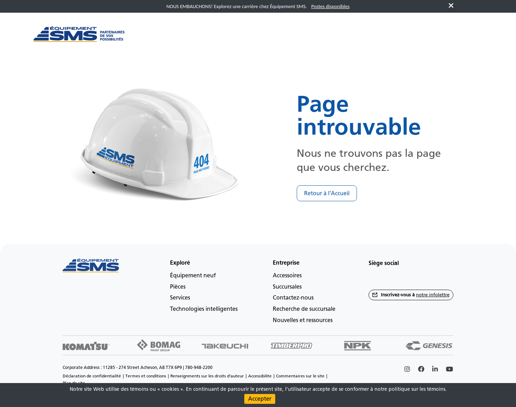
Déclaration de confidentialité (92, 376)
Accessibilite (260, 376)
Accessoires (287, 275)
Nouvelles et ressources (303, 320)
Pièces (177, 286)
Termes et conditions (145, 376)
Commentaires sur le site (300, 376)
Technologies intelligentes (204, 309)
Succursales (287, 286)
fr (471, 37)
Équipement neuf (193, 275)
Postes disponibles (330, 6)
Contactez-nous (293, 297)
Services (180, 297)
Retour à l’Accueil (327, 193)
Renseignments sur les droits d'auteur (207, 376)
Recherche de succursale (304, 309)
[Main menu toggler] (153, 37)
